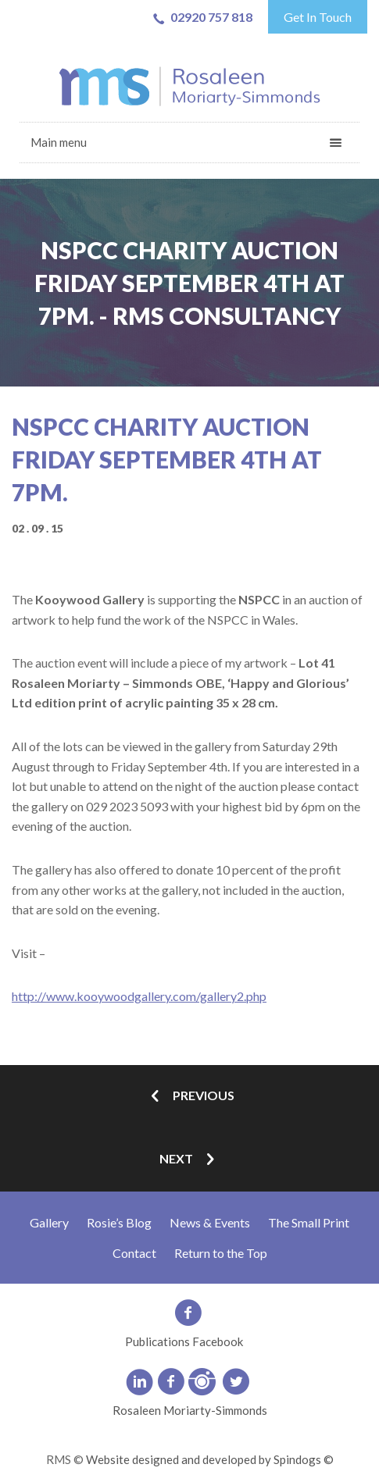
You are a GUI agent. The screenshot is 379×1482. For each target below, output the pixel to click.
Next (189, 1160)
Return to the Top (220, 1252)
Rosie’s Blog (119, 1222)
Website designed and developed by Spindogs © (210, 1459)
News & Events (210, 1222)
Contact (134, 1252)
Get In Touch (318, 16)
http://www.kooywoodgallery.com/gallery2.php (139, 996)
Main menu (58, 142)
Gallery (49, 1222)
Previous (189, 1096)
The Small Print (308, 1222)
